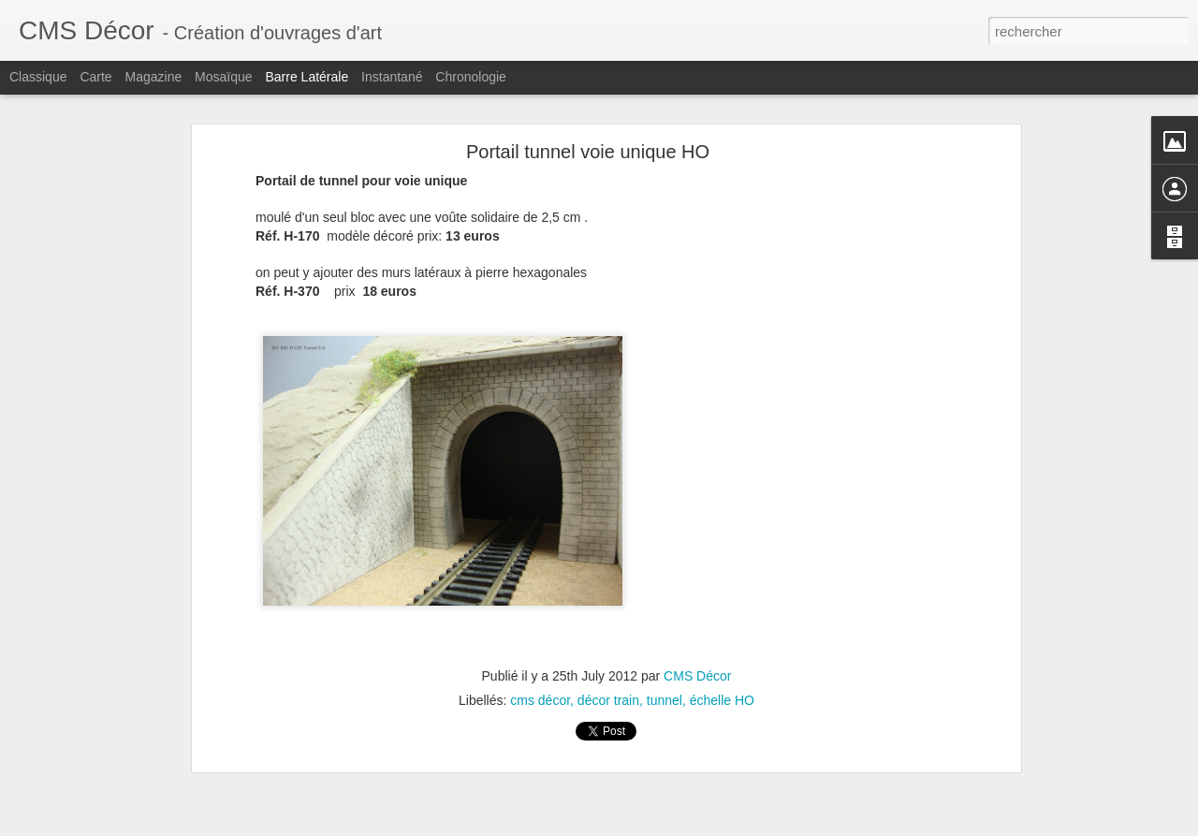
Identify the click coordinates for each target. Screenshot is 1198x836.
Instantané (391, 76)
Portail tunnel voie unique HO (587, 119)
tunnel (664, 667)
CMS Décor (697, 643)
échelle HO (722, 667)
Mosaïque (223, 76)
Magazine (154, 76)
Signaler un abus (728, 825)
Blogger (666, 825)
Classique (37, 76)
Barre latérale (306, 76)
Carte (95, 76)
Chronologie (470, 76)
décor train (608, 667)
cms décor (540, 667)
